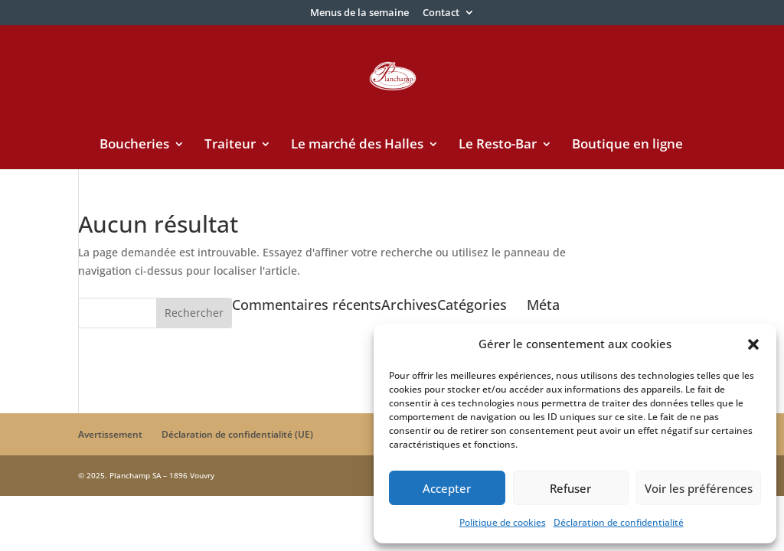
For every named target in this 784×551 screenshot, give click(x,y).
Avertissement (110, 434)
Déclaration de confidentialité (619, 522)
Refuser (570, 488)
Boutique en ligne (627, 145)
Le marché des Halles (357, 145)
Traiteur (230, 145)
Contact (441, 13)
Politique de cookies (502, 522)
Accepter (447, 488)
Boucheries (134, 145)
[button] (753, 344)
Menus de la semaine (359, 13)
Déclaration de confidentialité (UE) (237, 434)
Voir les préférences (699, 488)
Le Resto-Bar (498, 145)
